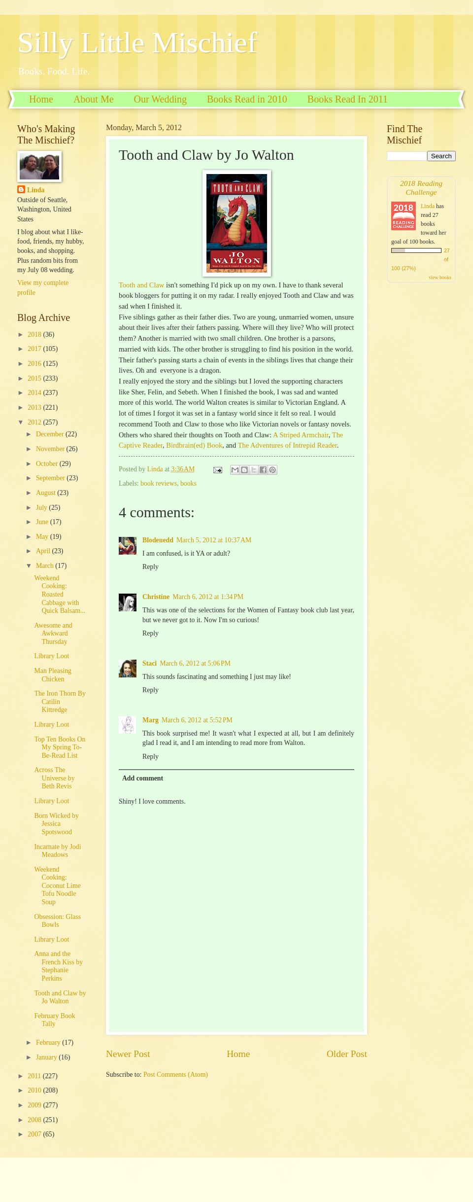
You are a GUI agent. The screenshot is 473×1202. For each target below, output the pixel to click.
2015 (35, 378)
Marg (150, 720)
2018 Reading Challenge (421, 187)
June (43, 522)
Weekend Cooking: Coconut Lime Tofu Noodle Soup (57, 886)
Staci (149, 663)
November (51, 449)
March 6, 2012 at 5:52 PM (197, 720)
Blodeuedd (157, 540)
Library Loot (51, 656)
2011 (35, 1076)
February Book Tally (54, 1020)
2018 (35, 334)
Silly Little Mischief (137, 42)
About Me (93, 99)
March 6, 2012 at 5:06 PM (195, 663)
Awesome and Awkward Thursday (53, 633)
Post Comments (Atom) (175, 1074)
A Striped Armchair (301, 435)
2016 (35, 363)
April (44, 551)
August (46, 492)
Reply (150, 566)
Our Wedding (160, 99)
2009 (35, 1105)
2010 (35, 1090)
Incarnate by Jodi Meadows (57, 851)
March (45, 565)
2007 (35, 1134)
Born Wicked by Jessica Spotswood (56, 824)
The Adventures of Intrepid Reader (287, 445)
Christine (155, 597)
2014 (35, 392)
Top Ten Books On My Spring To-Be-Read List (59, 747)
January (47, 1057)
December (51, 434)
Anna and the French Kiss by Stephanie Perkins (58, 966)
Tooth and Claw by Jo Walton (60, 997)
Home (41, 99)
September (51, 478)
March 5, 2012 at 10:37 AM (213, 540)
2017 (35, 349)
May (43, 536)
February (49, 1042)
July (42, 507)
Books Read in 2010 (247, 99)
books (188, 483)
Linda (35, 190)
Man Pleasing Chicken (52, 675)
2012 (35, 422)
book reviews (158, 483)
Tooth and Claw (141, 285)
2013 (35, 407)
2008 (35, 1120)
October (48, 463)
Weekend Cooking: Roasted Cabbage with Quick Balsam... (59, 594)
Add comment (142, 778)
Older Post (347, 1054)
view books (440, 277)
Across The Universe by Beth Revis (54, 778)
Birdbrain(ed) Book (194, 445)
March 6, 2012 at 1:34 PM (207, 597)
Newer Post (128, 1054)
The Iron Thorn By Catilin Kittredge (59, 701)
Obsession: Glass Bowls (57, 921)
